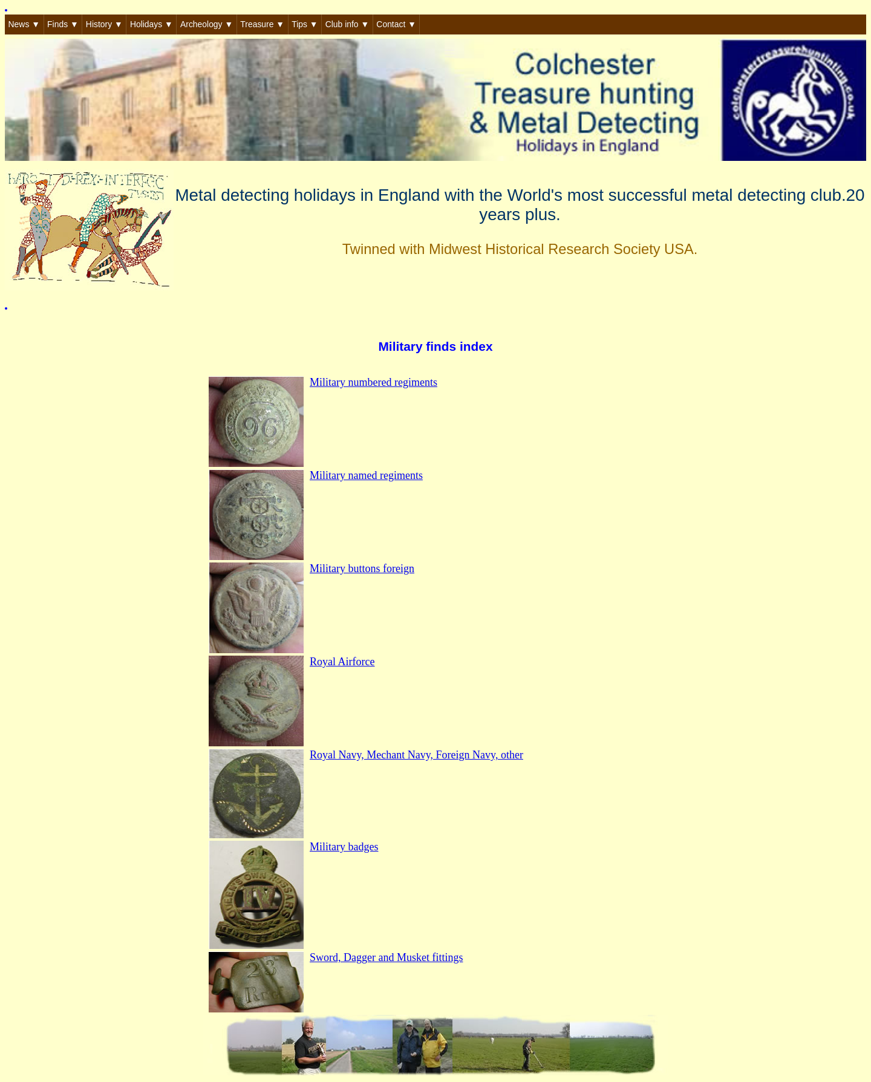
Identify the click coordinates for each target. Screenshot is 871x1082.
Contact (396, 24)
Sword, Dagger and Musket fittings (386, 957)
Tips (305, 24)
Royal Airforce (342, 662)
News (24, 24)
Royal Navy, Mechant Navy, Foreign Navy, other (416, 755)
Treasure (262, 24)
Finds (63, 24)
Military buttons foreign (362, 568)
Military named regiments (366, 475)
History (104, 24)
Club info (347, 24)
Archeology (206, 24)
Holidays (151, 24)
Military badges (344, 847)
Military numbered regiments (373, 382)
